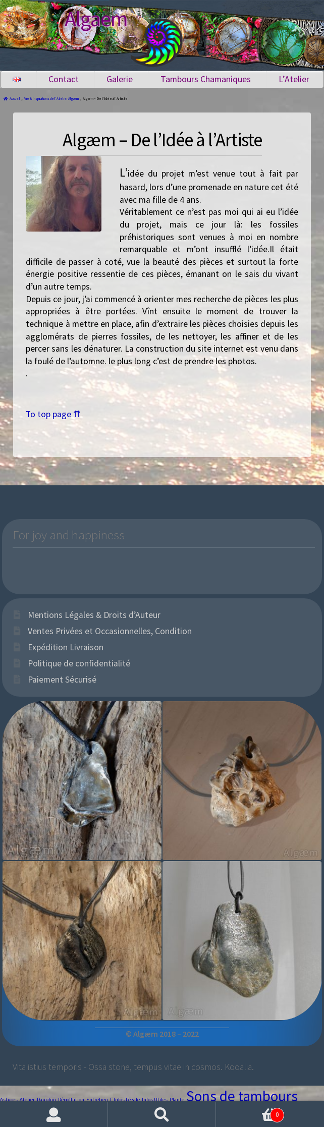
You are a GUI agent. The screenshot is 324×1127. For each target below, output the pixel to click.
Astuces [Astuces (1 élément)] (9, 1099)
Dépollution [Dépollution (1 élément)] (71, 1099)
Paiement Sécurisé (62, 679)
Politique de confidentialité (79, 663)
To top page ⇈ (53, 414)
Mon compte (54, 1114)
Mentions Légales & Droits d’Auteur (94, 615)
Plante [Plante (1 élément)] (177, 1099)
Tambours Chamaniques (205, 79)
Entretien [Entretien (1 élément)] (97, 1099)
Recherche (162, 1114)
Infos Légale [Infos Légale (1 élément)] (127, 1099)
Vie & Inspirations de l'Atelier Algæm (51, 98)
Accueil (15, 98)
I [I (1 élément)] (111, 1099)
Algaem (96, 18)
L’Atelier (294, 79)
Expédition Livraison (65, 647)
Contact (63, 79)
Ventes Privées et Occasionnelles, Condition (110, 631)
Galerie (119, 79)
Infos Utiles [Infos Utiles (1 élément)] (155, 1099)
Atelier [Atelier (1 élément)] (27, 1099)
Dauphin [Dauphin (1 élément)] (46, 1099)
